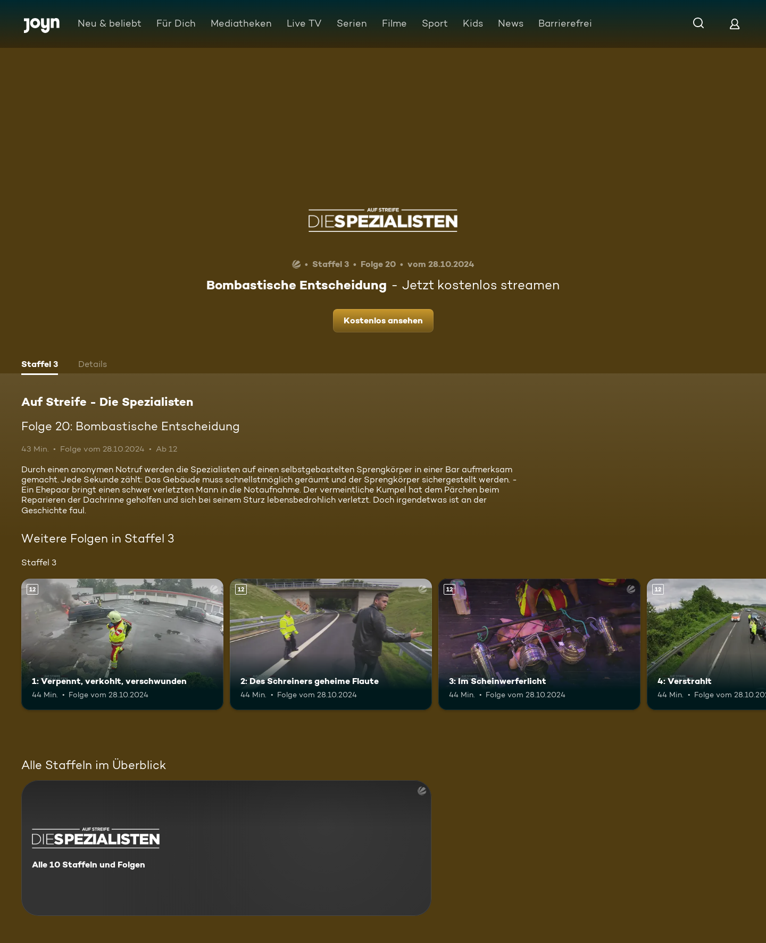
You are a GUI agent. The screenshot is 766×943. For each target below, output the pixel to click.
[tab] (39, 365)
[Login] (735, 23)
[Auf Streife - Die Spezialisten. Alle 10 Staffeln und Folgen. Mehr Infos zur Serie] (226, 848)
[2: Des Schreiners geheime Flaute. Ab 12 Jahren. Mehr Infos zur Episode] (331, 644)
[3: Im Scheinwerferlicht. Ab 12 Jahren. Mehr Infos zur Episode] (539, 644)
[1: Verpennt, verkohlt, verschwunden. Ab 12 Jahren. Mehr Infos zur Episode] (122, 644)
